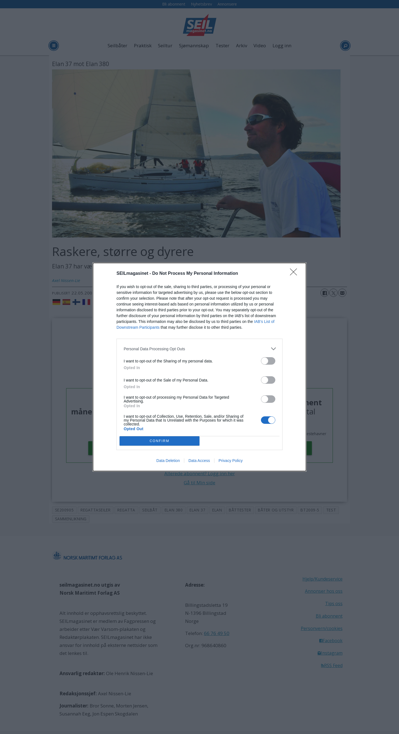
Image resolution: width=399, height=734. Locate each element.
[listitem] (199, 349)
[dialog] (199, 367)
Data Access (199, 460)
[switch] (268, 361)
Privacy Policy (231, 460)
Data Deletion (168, 460)
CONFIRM (159, 441)
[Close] (295, 273)
